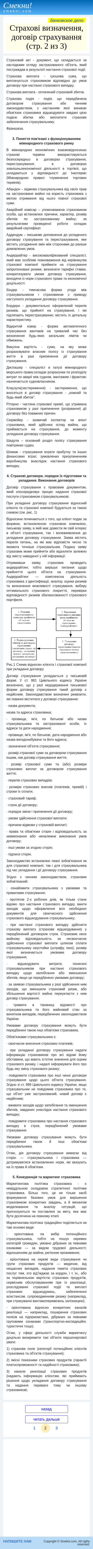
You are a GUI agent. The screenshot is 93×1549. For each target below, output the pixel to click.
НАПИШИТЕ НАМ (17, 1541)
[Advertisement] (46, 1487)
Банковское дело (67, 20)
